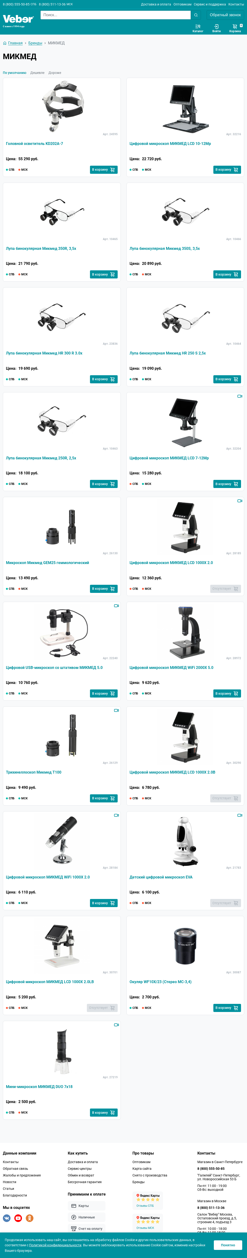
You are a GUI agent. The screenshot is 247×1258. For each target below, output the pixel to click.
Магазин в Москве (211, 1202)
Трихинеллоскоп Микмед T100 (33, 773)
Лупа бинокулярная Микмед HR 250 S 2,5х (168, 353)
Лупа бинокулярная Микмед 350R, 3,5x (41, 248)
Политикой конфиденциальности (55, 1245)
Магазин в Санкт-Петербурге (219, 1163)
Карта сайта (142, 1170)
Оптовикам (182, 4)
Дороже (54, 73)
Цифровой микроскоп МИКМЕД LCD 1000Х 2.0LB (50, 983)
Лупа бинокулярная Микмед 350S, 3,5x (165, 248)
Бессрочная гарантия (85, 1183)
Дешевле (37, 73)
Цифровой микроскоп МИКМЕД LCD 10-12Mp (170, 143)
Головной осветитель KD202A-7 (34, 143)
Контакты (236, 4)
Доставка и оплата (156, 4)
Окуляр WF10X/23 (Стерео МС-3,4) (161, 983)
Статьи (8, 1190)
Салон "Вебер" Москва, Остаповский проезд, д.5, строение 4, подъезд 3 (217, 1219)
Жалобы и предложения (22, 1176)
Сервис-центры (80, 1170)
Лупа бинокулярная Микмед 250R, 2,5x (41, 458)
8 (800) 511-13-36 (52, 4)
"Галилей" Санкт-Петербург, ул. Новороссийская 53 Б (218, 1178)
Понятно (228, 1245)
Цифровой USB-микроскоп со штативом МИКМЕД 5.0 (54, 668)
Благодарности (15, 1196)
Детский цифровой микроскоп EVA (161, 878)
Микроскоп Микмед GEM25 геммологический (47, 563)
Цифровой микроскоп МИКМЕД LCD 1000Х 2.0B (172, 773)
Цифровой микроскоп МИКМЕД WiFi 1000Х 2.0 (48, 878)
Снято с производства (149, 1176)
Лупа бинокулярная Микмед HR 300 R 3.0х (44, 353)
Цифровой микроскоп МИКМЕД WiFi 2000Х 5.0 (171, 668)
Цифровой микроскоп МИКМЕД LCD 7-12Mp (169, 458)
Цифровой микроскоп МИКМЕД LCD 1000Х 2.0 (171, 563)
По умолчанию (14, 73)
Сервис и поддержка (210, 4)
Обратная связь (15, 1170)
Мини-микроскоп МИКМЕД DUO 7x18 (39, 1087)
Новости (9, 1183)
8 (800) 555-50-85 (16, 4)
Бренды (138, 1183)
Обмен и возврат (81, 1176)
